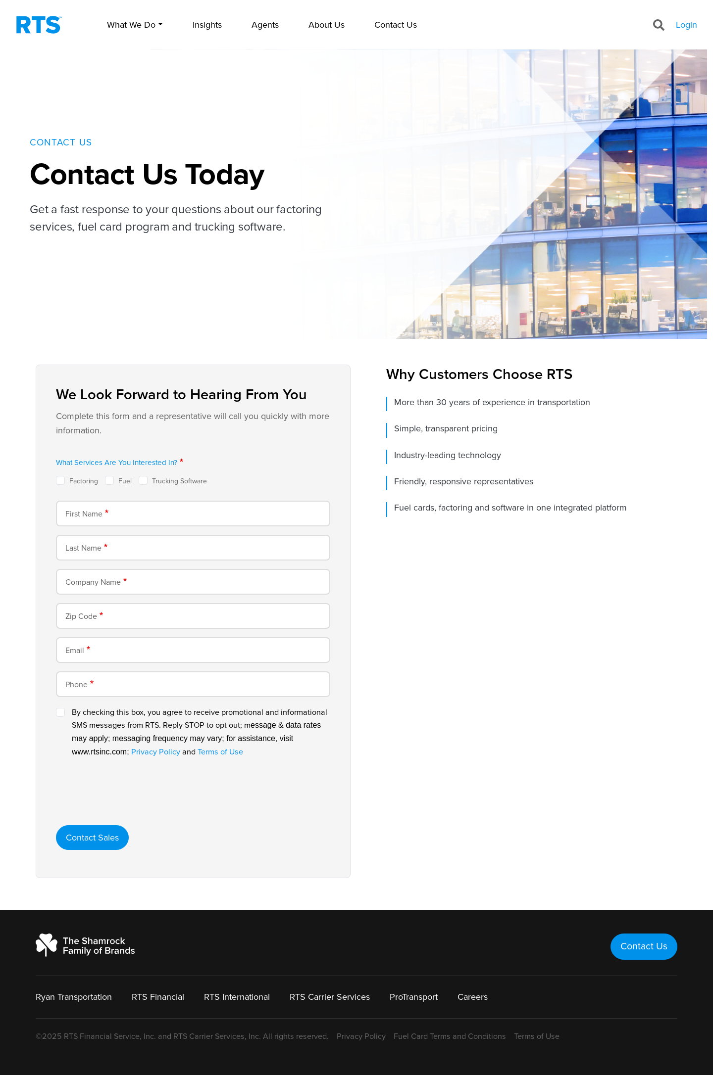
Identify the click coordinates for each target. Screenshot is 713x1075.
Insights (207, 24)
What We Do (131, 24)
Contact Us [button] (643, 946)
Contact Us (395, 24)
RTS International (237, 996)
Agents (265, 24)
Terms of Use (220, 752)
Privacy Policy (155, 752)
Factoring (83, 481)
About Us (326, 24)
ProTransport (414, 996)
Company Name (93, 582)
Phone (76, 685)
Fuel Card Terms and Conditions (450, 1036)
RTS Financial (158, 996)
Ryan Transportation (74, 996)
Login (686, 24)
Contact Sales (92, 837)
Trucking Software (179, 481)
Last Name (83, 548)
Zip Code (81, 616)
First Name (83, 514)
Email (74, 650)
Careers (473, 996)
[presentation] (131, 798)
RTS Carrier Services (330, 996)
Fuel (125, 481)
